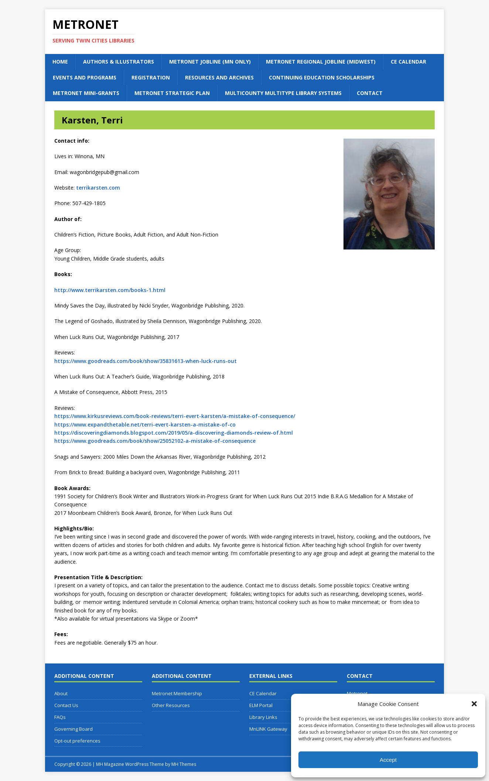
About (61, 693)
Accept (388, 760)
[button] (474, 703)
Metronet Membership (177, 693)
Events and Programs (84, 77)
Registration (150, 77)
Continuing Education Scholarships (322, 77)
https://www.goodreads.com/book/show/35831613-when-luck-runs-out (145, 360)
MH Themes (183, 764)
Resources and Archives (219, 77)
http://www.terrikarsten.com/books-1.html (109, 289)
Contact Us (66, 705)
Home (60, 61)
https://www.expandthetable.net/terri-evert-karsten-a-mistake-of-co (145, 424)
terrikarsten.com (98, 187)
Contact (370, 92)
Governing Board (73, 729)
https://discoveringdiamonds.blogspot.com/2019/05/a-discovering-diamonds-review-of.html (173, 432)
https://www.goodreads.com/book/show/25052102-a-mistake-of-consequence (155, 440)
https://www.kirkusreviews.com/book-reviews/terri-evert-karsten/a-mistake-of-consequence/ (174, 416)
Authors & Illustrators (118, 61)
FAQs (60, 717)
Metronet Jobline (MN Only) (210, 61)
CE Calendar (408, 61)
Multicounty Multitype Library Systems (283, 92)
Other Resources (171, 705)
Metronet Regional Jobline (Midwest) (321, 61)
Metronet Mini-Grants (86, 92)
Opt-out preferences (77, 740)
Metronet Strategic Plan (172, 92)
